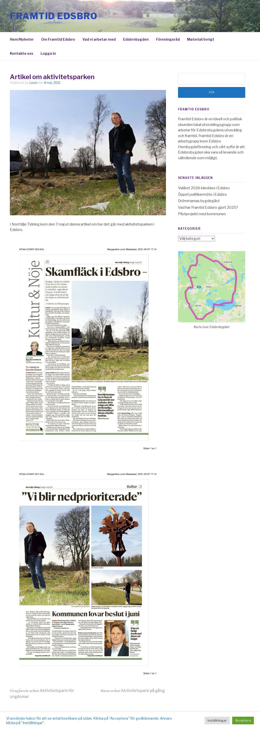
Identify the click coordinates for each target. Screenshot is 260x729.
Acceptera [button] (243, 720)
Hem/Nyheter (22, 39)
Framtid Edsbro (53, 16)
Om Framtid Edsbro (58, 39)
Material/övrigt (200, 39)
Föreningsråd (168, 39)
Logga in (48, 53)
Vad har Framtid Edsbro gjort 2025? (208, 207)
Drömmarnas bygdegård (198, 201)
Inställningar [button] (217, 720)
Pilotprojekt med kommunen (202, 214)
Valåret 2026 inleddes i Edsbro (204, 188)
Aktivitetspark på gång (133, 690)
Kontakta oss (21, 53)
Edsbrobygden (136, 39)
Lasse (33, 83)
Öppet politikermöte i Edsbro (202, 194)
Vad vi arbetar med (99, 39)
